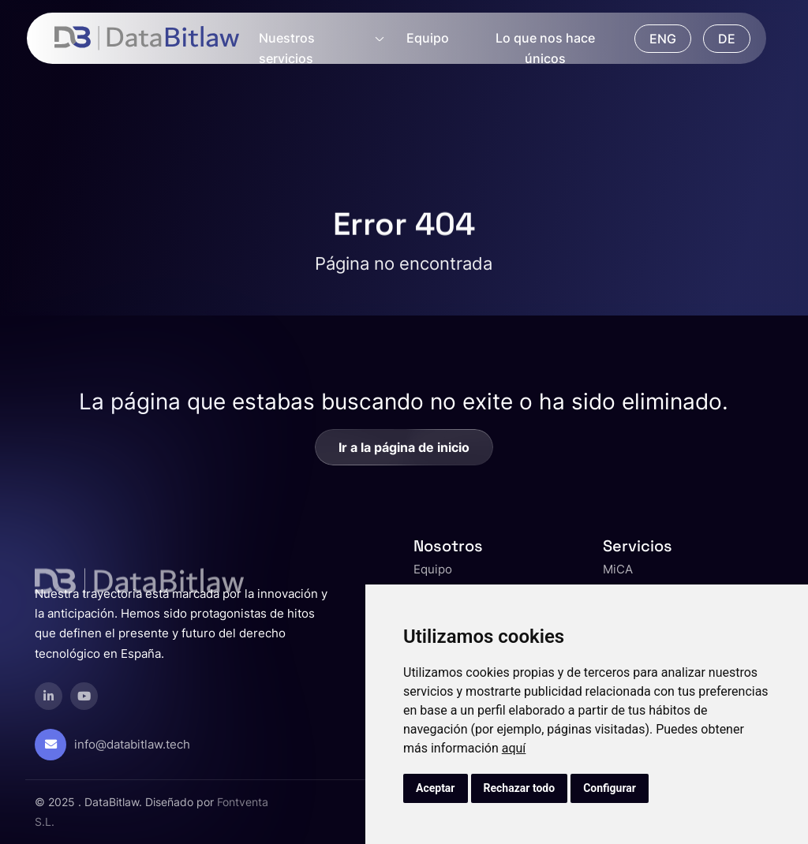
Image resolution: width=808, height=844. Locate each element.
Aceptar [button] (435, 788)
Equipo (427, 38)
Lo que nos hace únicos (545, 48)
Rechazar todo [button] (520, 788)
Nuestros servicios (287, 48)
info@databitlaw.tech (132, 744)
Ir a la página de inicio (404, 447)
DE (726, 39)
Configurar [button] (609, 788)
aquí (514, 748)
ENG (662, 39)
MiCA (618, 569)
